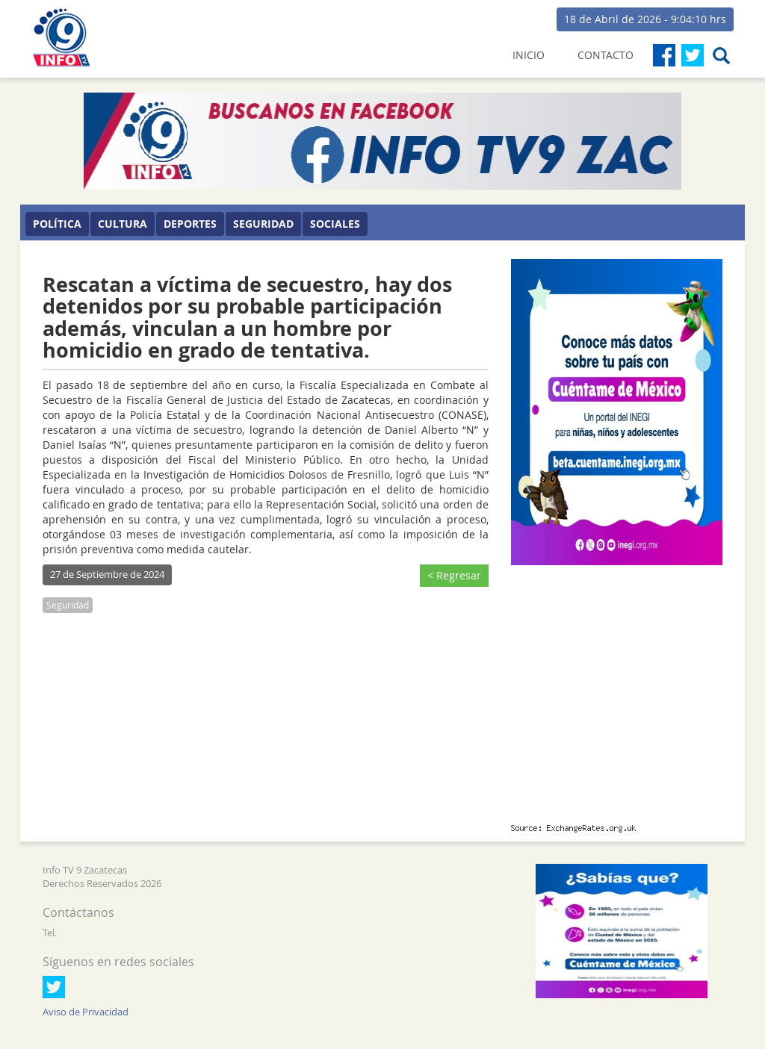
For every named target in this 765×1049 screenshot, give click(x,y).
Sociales (335, 224)
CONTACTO (605, 55)
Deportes (190, 224)
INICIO (528, 55)
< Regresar (454, 575)
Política (57, 224)
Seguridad (263, 224)
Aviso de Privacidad (85, 1012)
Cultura (122, 224)
